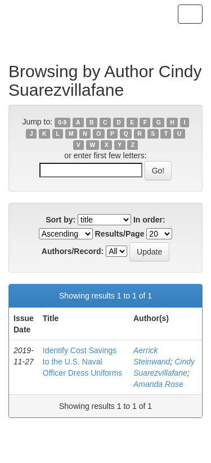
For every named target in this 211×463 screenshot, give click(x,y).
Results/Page (120, 233)
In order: (149, 219)
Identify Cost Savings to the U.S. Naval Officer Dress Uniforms (82, 361)
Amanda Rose (158, 384)
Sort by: (60, 219)
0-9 (62, 122)
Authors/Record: (73, 251)
